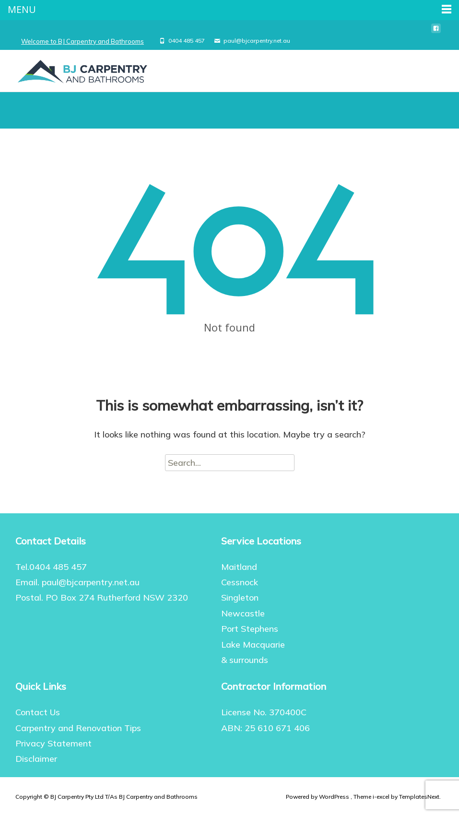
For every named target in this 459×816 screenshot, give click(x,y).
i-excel (382, 796)
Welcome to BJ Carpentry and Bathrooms (82, 41)
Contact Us (37, 712)
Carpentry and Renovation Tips (78, 727)
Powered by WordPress (318, 796)
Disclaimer (36, 758)
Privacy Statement (53, 743)
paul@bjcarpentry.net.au (257, 40)
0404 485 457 (186, 40)
